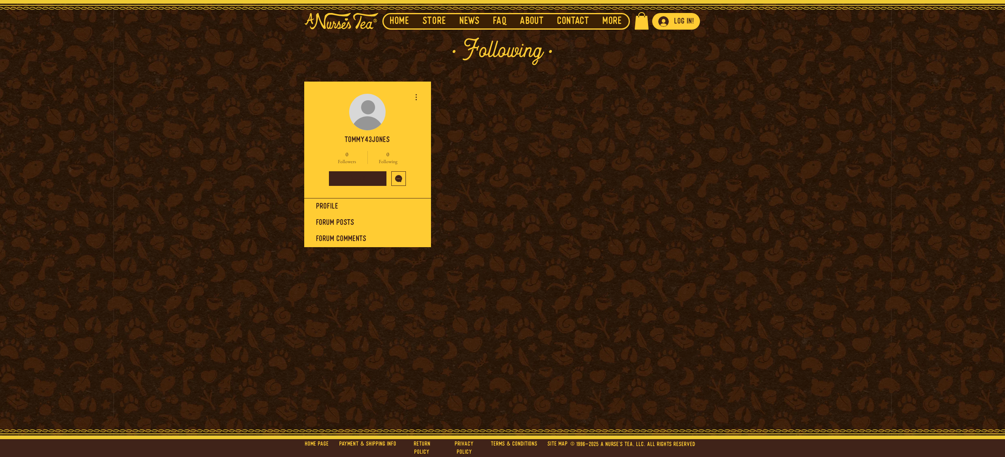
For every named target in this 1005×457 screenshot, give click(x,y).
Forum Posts (335, 223)
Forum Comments (341, 239)
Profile (327, 207)
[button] (469, 21)
